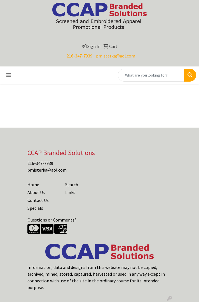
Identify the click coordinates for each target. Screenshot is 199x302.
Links (70, 192)
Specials (35, 208)
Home (33, 184)
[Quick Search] (151, 75)
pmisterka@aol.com (115, 56)
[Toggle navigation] (9, 75)
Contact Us (38, 200)
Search (71, 184)
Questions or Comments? (51, 220)
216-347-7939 (79, 56)
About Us (36, 192)
